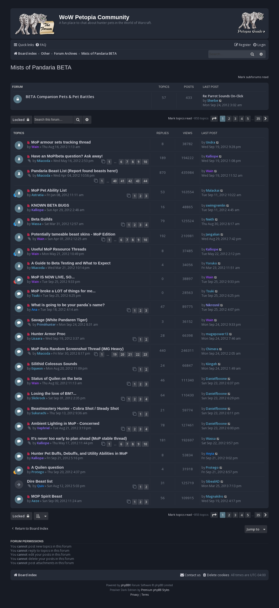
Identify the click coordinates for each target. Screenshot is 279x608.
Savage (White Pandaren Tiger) (59, 320)
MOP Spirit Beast (46, 496)
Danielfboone (216, 378)
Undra (210, 142)
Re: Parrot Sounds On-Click (223, 96)
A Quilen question (47, 467)
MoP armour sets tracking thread (61, 142)
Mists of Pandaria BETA (41, 67)
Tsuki (36, 295)
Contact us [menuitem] (190, 575)
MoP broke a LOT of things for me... (63, 291)
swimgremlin (215, 205)
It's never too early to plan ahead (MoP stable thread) (79, 438)
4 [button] (241, 118)
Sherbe (212, 100)
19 (115, 354)
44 (145, 181)
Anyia (210, 453)
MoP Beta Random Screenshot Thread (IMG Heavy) (77, 349)
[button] (214, 118)
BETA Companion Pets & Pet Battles (60, 96)
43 (138, 181)
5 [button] (248, 118)
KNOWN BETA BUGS (50, 205)
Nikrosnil (212, 305)
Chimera (212, 349)
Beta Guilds (42, 219)
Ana (34, 309)
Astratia (38, 195)
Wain (35, 147)
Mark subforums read (253, 77)
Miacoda (43, 161)
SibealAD (213, 481)
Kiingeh (211, 364)
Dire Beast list (40, 481)
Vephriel (43, 428)
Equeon (37, 368)
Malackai (212, 190)
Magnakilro (214, 496)
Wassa (36, 224)
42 (130, 181)
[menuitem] (40, 45)
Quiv (40, 486)
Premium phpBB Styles (155, 590)
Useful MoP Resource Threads (58, 249)
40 (115, 181)
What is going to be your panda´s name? (68, 305)
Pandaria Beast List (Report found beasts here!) (74, 171)
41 (122, 181)
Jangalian (213, 234)
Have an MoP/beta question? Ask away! (67, 156)
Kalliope (212, 156)
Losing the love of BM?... (53, 393)
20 (122, 354)
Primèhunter (46, 324)
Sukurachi (39, 413)
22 (138, 354)
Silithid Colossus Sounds (54, 364)
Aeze (35, 501)
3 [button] (235, 118)
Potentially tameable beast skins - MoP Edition (73, 234)
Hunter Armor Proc (48, 334)
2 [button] (229, 118)
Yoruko (211, 263)
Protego (38, 472)
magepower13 (217, 334)
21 (130, 354)
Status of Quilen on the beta (56, 378)
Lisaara (37, 338)
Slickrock (38, 398)
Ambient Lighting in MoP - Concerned (65, 423)
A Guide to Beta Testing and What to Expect (71, 263)
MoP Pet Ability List (49, 190)
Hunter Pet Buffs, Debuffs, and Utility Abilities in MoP (79, 453)
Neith (210, 219)
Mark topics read (180, 118)
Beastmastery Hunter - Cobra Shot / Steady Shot (75, 408)
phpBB (125, 585)
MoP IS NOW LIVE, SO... (53, 277)
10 (145, 162)
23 (145, 354)
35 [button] (258, 118)
